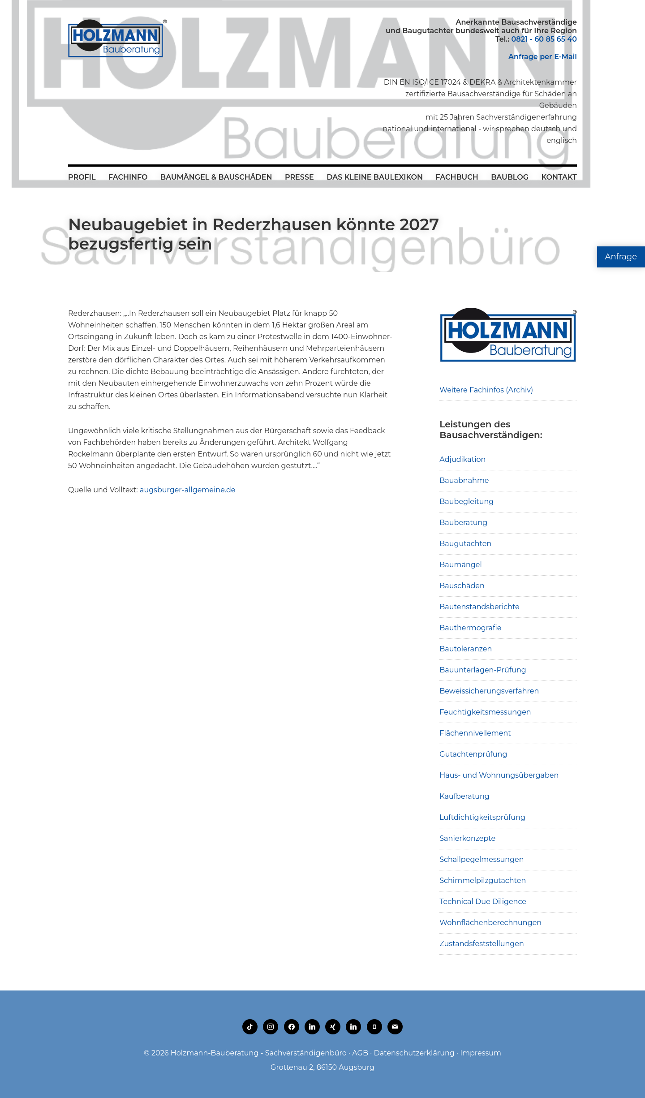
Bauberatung (463, 522)
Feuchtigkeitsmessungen (485, 712)
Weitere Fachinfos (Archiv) (486, 390)
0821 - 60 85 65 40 (544, 39)
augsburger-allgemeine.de (188, 490)
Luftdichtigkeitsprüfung (482, 817)
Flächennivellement (475, 733)
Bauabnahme (464, 480)
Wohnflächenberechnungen (490, 922)
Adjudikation (462, 459)
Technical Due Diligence (482, 901)
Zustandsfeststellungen (481, 943)
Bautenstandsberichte (479, 607)
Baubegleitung (466, 501)
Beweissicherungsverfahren (489, 691)
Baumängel (460, 564)
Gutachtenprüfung (473, 754)
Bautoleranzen (465, 649)
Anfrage (621, 257)
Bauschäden (462, 585)
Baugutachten (465, 543)
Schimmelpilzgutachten (482, 880)
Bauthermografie (470, 628)
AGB (360, 1053)
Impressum (480, 1053)
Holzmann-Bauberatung (117, 38)
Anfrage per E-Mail (542, 56)
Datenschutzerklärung (414, 1053)
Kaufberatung (464, 796)
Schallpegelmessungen (481, 859)
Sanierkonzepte (467, 838)
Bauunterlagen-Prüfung (482, 670)
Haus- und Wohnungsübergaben (499, 775)
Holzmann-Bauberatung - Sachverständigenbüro (259, 1053)
